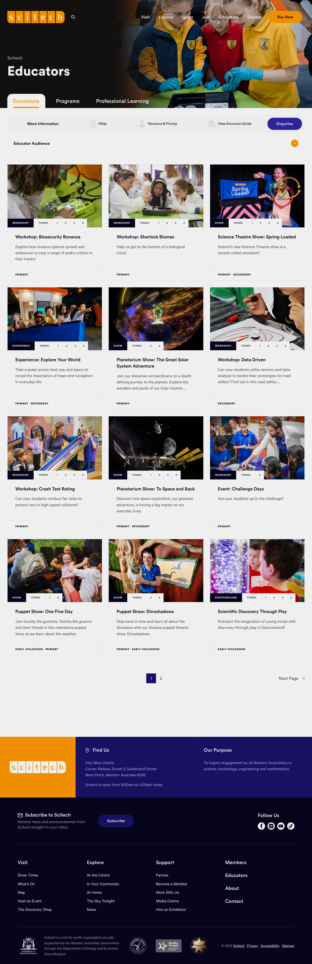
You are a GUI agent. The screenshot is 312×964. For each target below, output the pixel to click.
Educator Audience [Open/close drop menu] (156, 143)
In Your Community (103, 883)
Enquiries (284, 123)
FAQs (102, 123)
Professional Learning (122, 100)
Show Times (28, 875)
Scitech (15, 58)
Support (165, 862)
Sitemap (288, 945)
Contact (234, 901)
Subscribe (116, 820)
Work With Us (167, 892)
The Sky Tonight (101, 901)
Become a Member (171, 883)
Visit (23, 862)
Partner (162, 875)
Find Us (101, 750)
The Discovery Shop (35, 909)
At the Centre (98, 875)
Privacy (252, 945)
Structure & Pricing (162, 123)
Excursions (26, 100)
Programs (67, 100)
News (91, 909)
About (232, 888)
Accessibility (270, 945)
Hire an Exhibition (171, 909)
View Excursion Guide (234, 123)
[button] (145, 17)
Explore (95, 862)
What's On (26, 883)
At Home (94, 892)
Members (235, 862)
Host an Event (30, 901)
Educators (236, 875)
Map (24, 892)
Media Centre (167, 901)
